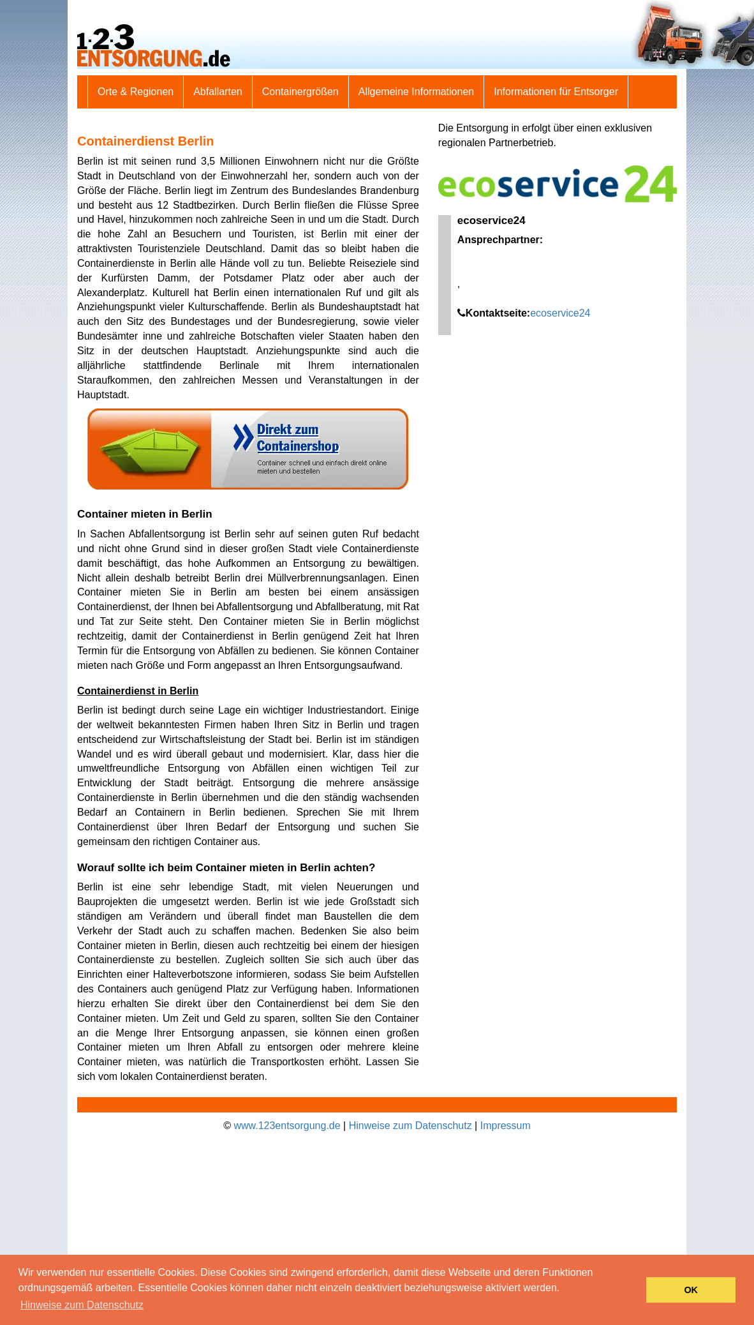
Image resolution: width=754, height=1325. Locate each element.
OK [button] (691, 1290)
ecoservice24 (560, 313)
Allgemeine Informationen (416, 91)
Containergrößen (300, 91)
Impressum (505, 1125)
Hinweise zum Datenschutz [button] (82, 1304)
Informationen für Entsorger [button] (556, 91)
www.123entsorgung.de (286, 1125)
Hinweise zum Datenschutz (410, 1125)
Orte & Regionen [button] (136, 91)
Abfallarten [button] (217, 91)
